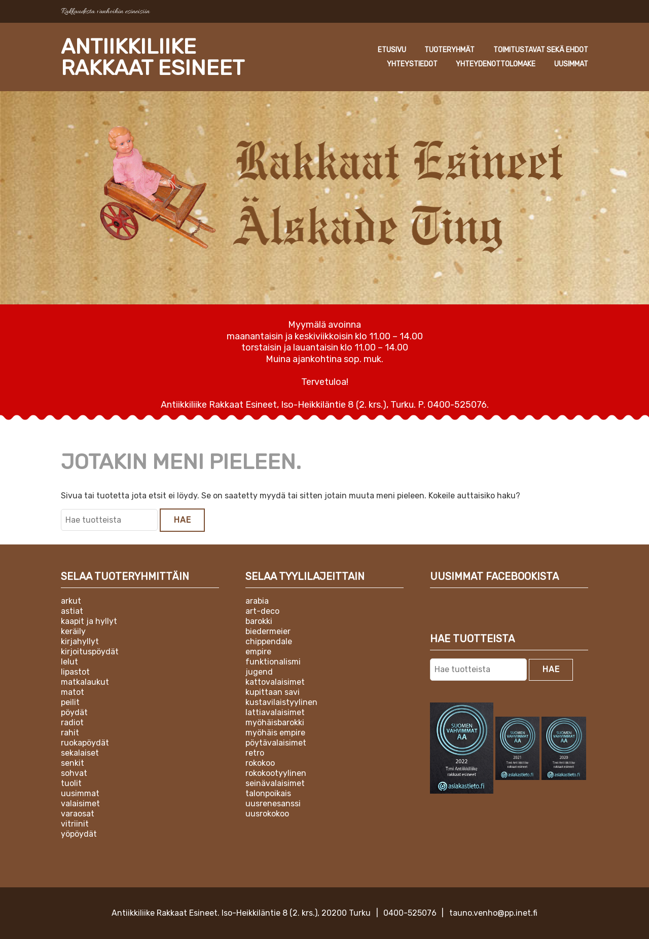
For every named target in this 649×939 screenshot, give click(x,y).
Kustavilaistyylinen (281, 702)
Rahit (70, 732)
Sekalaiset (80, 753)
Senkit (72, 763)
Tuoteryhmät (449, 50)
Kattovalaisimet (275, 682)
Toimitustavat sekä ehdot (540, 50)
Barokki (258, 621)
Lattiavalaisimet (275, 712)
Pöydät (74, 712)
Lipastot (75, 672)
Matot (72, 692)
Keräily (73, 631)
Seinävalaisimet (275, 783)
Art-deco (262, 611)
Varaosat (77, 813)
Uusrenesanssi (273, 803)
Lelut (69, 662)
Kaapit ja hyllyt (89, 621)
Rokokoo (260, 763)
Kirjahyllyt (80, 641)
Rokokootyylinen (275, 773)
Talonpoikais (268, 793)
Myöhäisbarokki (274, 722)
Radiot (72, 722)
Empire (258, 651)
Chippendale (268, 641)
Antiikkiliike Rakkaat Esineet (152, 57)
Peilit (70, 702)
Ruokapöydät (85, 743)
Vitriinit (75, 824)
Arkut (71, 601)
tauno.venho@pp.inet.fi (493, 913)
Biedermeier (268, 631)
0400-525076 (410, 913)
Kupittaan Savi (272, 692)
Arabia (257, 601)
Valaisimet (80, 803)
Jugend (259, 672)
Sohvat (74, 773)
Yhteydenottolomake (495, 64)
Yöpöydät (79, 834)
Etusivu (392, 50)
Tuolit (71, 783)
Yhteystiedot (412, 64)
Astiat (72, 611)
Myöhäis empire (275, 732)
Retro (254, 753)
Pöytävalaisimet (275, 743)
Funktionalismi (273, 662)
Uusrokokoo (267, 813)
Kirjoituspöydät (90, 651)
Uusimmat (571, 64)
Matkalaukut (85, 682)
